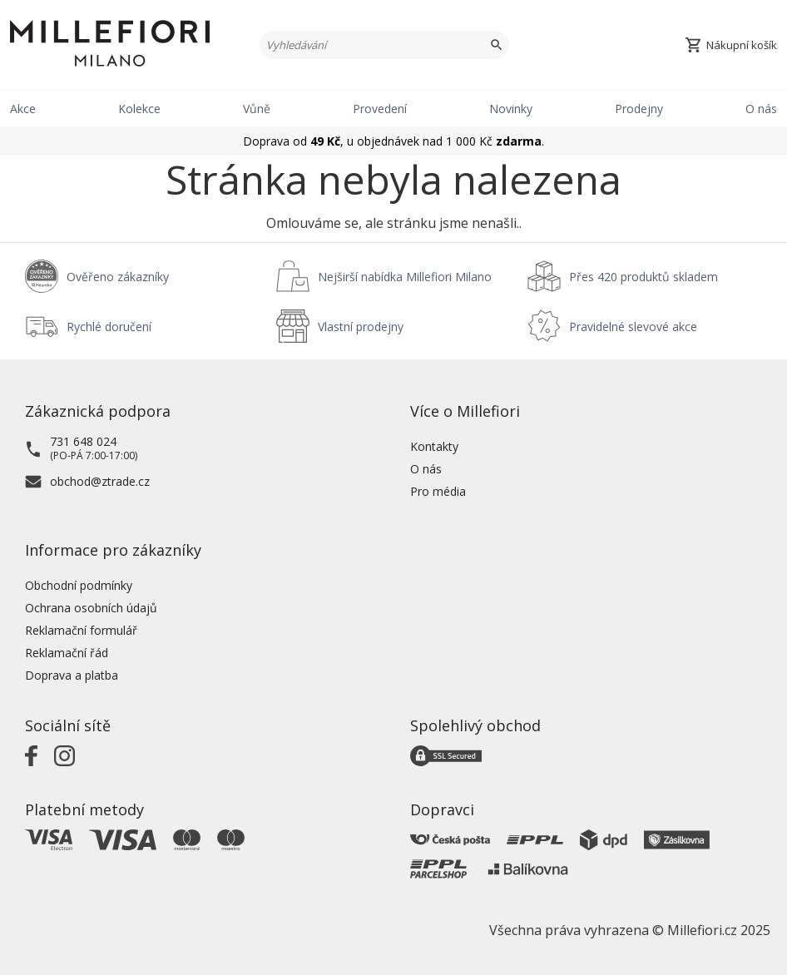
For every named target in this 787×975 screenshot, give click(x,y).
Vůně (256, 108)
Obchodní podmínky (78, 585)
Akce (23, 108)
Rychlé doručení (109, 326)
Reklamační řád (66, 653)
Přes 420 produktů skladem (643, 277)
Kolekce (139, 108)
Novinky (510, 108)
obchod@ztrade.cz (100, 481)
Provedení (380, 108)
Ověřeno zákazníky (118, 277)
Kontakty (434, 446)
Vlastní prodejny (360, 326)
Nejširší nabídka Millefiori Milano (405, 277)
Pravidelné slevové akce (633, 326)
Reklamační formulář (81, 630)
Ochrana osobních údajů (91, 608)
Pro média (438, 491)
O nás (761, 108)
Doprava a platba (71, 675)
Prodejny (639, 108)
